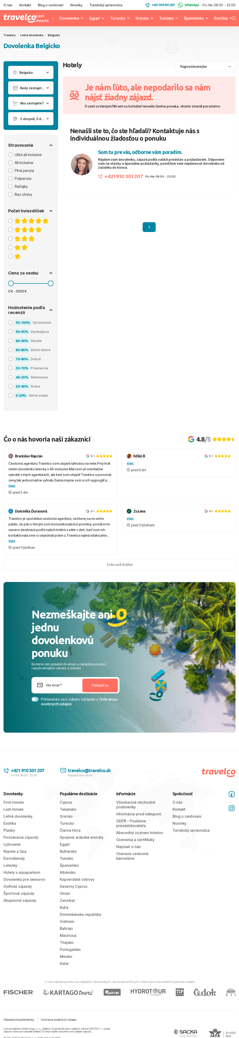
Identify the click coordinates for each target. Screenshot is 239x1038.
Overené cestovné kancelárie (132, 856)
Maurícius (68, 935)
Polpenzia (23, 178)
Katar (64, 963)
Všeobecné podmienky (19, 1019)
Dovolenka (69, 18)
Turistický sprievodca (105, 5)
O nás (8, 5)
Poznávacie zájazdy (21, 837)
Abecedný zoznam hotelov (139, 832)
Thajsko (67, 942)
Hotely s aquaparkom (22, 872)
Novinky (76, 5)
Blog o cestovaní (50, 5)
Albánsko (68, 872)
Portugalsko (70, 949)
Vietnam (67, 921)
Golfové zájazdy (18, 886)
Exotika (221, 18)
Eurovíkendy (14, 858)
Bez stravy (23, 194)
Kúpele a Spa (15, 851)
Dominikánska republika (80, 914)
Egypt (94, 18)
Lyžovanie (12, 844)
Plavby (9, 830)
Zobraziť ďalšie (119, 564)
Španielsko (194, 18)
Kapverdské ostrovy (77, 879)
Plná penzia (24, 170)
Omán (65, 893)
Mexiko (66, 956)
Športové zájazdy (19, 893)
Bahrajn (66, 928)
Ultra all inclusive (28, 155)
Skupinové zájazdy (20, 900)
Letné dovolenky (18, 816)
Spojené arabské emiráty (81, 837)
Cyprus (66, 802)
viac (11, 486)
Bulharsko (68, 851)
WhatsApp (188, 5)
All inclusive (24, 163)
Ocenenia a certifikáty (135, 839)
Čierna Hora (70, 830)
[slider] (11, 283)
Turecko (117, 18)
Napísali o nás (128, 846)
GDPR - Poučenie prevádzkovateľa (131, 823)
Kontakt (25, 5)
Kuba (64, 907)
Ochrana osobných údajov (59, 1019)
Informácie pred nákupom (138, 814)
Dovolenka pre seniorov (24, 879)
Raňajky (21, 186)
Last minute (42, 18)
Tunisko (166, 18)
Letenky (10, 865)
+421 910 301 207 (120, 176)
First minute (14, 802)
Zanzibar (67, 900)
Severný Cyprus (73, 886)
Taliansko (68, 809)
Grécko (142, 18)
